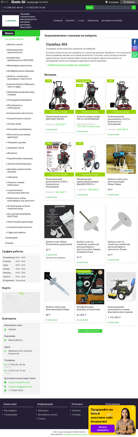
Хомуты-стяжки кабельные (15, 183)
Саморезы (12, 177)
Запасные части (15, 147)
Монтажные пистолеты (19, 65)
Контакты (93, 20)
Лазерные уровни (16, 142)
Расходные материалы (19, 129)
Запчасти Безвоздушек (19, 163)
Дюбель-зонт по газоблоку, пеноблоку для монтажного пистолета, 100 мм (119, 246)
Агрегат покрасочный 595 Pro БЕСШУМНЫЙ (88, 117)
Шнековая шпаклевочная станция (20, 93)
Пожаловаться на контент (75, 434)
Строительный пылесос (19, 227)
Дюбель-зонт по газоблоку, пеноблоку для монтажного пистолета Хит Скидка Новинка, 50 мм (88, 247)
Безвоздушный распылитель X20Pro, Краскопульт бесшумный (57, 183)
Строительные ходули (19, 118)
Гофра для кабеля (16, 232)
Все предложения (14, 39)
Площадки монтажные (19, 100)
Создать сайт (33, 2)
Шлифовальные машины (20, 71)
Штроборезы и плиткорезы (14, 106)
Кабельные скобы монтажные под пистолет (20, 199)
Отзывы (9, 243)
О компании (11, 237)
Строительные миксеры (20, 158)
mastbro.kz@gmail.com (20, 386)
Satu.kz (83, 432)
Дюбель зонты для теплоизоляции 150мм (57, 308)
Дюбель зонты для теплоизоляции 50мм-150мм (117, 181)
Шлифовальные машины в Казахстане (88, 308)
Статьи (41, 418)
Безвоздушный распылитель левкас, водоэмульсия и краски (120, 309)
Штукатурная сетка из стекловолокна (18, 207)
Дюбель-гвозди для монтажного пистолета (19, 77)
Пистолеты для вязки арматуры (18, 135)
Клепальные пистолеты (20, 113)
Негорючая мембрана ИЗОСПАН (19, 215)
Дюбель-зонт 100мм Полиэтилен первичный (59, 243)
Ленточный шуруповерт (20, 221)
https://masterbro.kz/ (19, 382)
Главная (58, 20)
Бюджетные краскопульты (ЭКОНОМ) (20, 59)
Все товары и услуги (89, 330)
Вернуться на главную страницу (69, 64)
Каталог (70, 20)
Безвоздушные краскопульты (15, 51)
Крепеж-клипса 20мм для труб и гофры (21, 85)
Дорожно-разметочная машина (19, 170)
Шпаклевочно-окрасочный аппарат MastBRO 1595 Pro (88, 181)
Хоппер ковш (14, 123)
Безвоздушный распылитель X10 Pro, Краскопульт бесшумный (119, 120)
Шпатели (12, 153)
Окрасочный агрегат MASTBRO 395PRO (56, 117)
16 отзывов (114, 2)
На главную (10, 410)
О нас (82, 20)
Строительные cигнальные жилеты (18, 191)
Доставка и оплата (111, 20)
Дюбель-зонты (15, 44)
